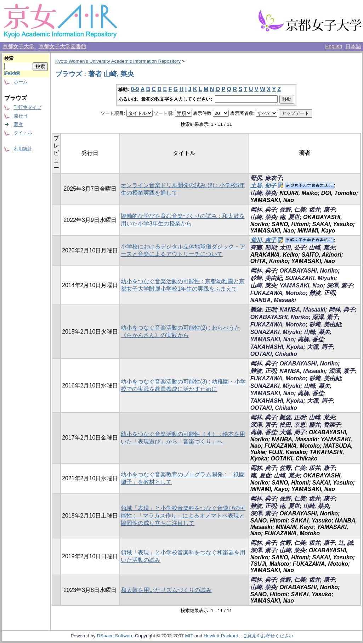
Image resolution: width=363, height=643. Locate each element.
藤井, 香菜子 (324, 425)
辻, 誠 (345, 543)
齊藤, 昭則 (263, 248)
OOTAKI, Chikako (273, 354)
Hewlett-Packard (221, 635)
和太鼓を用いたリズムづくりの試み (166, 590)
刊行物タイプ (27, 107)
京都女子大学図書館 (62, 46)
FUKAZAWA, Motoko (278, 293)
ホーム (21, 81)
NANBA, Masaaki (273, 300)
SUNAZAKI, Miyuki (310, 278)
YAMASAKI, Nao (301, 286)
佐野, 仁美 (292, 210)
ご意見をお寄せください (268, 635)
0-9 (135, 89)
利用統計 (23, 148)
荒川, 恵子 (263, 240)
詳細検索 (12, 73)
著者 (18, 124)
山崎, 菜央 (263, 193)
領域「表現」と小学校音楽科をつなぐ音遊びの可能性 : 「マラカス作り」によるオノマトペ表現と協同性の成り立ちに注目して (183, 515)
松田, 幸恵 (292, 425)
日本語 (353, 46)
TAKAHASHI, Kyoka (277, 347)
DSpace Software (115, 635)
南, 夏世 (289, 217)
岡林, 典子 (263, 210)
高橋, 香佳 (310, 339)
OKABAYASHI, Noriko (308, 271)
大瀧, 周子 (320, 347)
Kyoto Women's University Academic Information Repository (118, 61)
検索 (8, 58)
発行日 (21, 115)
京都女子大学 (19, 46)
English (333, 46)
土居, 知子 (263, 186)
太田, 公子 (292, 248)
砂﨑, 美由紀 (266, 278)
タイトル (23, 132)
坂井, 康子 (322, 210)
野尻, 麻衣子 (266, 178)
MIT (189, 635)
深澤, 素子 (339, 286)
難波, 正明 (322, 293)
